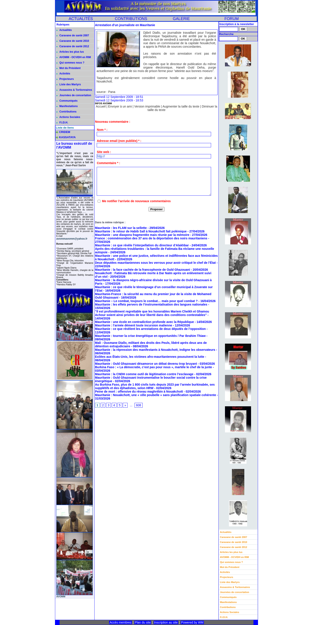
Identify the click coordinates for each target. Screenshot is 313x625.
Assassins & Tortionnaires (74, 89)
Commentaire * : (108, 163)
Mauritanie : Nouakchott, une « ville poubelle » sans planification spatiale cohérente (155, 395)
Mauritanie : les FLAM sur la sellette (121, 228)
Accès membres (120, 622)
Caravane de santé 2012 (73, 46)
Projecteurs (65, 79)
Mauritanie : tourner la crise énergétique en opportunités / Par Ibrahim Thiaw (150, 336)
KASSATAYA (67, 137)
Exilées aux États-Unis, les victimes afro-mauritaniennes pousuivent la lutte (149, 356)
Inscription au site (166, 622)
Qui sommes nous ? (70, 62)
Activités (63, 73)
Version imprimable (147, 106)
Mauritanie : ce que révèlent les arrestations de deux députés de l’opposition (150, 329)
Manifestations (67, 106)
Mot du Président (69, 68)
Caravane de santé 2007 (73, 35)
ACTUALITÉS (81, 19)
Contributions (67, 111)
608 (138, 405)
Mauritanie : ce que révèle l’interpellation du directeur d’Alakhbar (142, 245)
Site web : (104, 152)
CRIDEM (64, 132)
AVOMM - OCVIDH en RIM (74, 57)
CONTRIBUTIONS (131, 19)
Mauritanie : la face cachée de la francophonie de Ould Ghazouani (142, 269)
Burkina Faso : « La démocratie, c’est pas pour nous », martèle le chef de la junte (153, 367)
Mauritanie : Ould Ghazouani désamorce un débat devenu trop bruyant (146, 363)
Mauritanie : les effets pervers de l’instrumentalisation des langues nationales (151, 304)
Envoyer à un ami (120, 106)
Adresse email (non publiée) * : (119, 141)
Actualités (64, 30)
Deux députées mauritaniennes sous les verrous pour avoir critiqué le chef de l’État (155, 262)
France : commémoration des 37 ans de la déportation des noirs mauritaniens (151, 238)
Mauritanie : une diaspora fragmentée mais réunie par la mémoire (142, 235)
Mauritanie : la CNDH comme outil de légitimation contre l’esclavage (144, 374)
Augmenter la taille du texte (180, 106)
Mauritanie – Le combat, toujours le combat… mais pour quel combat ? (146, 301)
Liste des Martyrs (69, 84)
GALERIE (181, 19)
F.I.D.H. (62, 122)
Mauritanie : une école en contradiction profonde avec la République (144, 322)
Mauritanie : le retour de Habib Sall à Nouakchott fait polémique (141, 231)
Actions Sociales (68, 117)
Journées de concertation (74, 95)
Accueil (101, 106)
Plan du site (143, 622)
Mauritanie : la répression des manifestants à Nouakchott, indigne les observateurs (155, 349)
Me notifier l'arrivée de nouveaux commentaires (136, 201)
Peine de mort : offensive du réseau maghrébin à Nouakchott (139, 391)
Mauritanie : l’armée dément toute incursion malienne (133, 325)
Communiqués (67, 100)
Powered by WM (192, 622)
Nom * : (102, 129)
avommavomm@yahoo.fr (71, 238)
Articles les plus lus (70, 51)
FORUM (231, 19)
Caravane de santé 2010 (73, 40)
